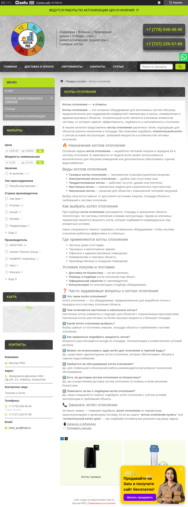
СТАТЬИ (10, 109)
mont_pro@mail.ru (20, 427)
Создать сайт (43, 2)
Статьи (118, 66)
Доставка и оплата (39, 66)
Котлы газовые (91, 476)
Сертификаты (72, 66)
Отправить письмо (79, 428)
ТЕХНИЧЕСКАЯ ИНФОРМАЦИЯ (25, 116)
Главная (10, 66)
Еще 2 (12, 232)
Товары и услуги (76, 81)
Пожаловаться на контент (102, 503)
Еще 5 (12, 279)
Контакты (97, 66)
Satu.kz (110, 500)
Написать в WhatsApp (81, 424)
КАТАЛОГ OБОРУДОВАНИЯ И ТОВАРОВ (24, 100)
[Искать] (180, 66)
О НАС (9, 90)
